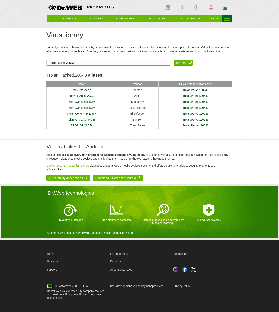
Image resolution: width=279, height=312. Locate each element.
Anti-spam (66, 232)
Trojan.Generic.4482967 (81, 113)
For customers (119, 253)
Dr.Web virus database (88, 232)
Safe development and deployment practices (136, 286)
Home (50, 253)
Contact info (180, 253)
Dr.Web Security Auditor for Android (67, 165)
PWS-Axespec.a (81, 90)
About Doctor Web (121, 269)
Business (52, 261)
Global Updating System (118, 232)
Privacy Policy (181, 286)
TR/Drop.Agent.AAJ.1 (81, 95)
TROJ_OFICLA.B (81, 125)
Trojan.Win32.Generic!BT (81, 119)
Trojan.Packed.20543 (195, 90)
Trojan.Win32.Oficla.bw (81, 101)
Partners (115, 261)
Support (52, 269)
